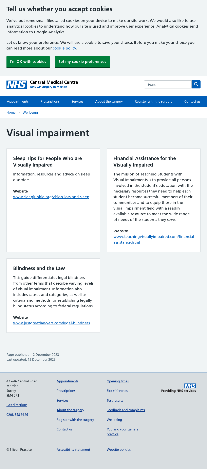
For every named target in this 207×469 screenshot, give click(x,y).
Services (77, 101)
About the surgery (109, 101)
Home (11, 112)
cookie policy (64, 48)
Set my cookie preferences (82, 61)
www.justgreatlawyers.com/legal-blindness (51, 323)
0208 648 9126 (17, 415)
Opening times (118, 381)
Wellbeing (30, 112)
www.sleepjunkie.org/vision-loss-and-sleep (51, 197)
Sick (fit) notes (117, 391)
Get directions (16, 405)
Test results (115, 400)
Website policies (119, 449)
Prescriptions (50, 101)
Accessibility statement (73, 449)
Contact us (192, 101)
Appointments (18, 101)
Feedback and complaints (126, 410)
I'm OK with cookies (28, 61)
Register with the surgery (153, 101)
